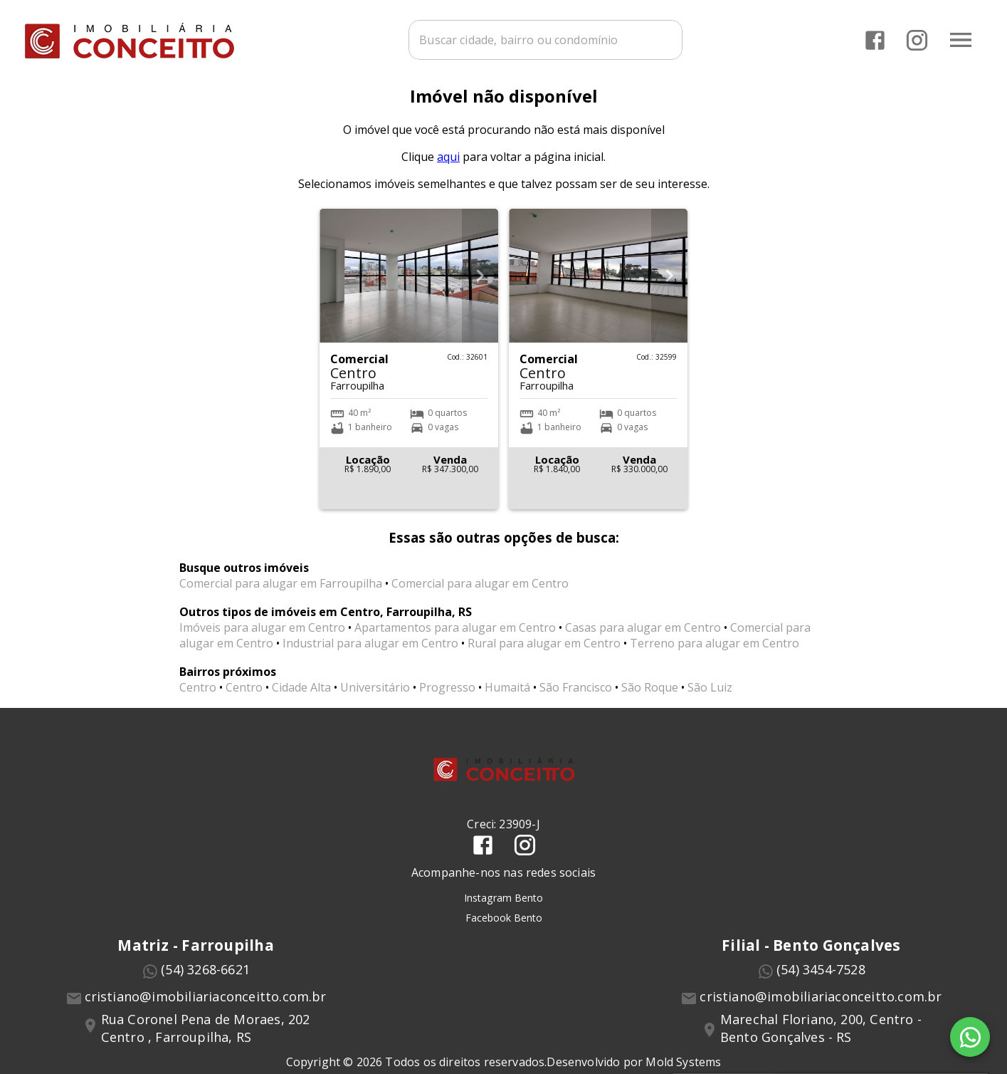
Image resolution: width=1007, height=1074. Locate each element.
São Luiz (709, 696)
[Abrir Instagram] (916, 39)
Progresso (447, 696)
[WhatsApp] (970, 1037)
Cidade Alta (301, 696)
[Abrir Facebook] (874, 39)
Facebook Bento (503, 925)
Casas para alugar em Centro (643, 636)
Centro (197, 696)
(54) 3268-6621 (205, 977)
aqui (448, 165)
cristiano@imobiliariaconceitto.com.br (206, 1004)
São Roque (649, 696)
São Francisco (575, 696)
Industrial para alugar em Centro (370, 651)
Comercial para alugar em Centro (480, 592)
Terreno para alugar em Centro (714, 651)
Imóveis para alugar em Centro (262, 636)
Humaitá (507, 696)
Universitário (375, 696)
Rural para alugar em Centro (544, 651)
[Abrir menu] (960, 39)
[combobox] (545, 39)
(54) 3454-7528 (820, 977)
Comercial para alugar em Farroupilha (280, 592)
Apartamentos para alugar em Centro (455, 636)
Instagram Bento (503, 905)
